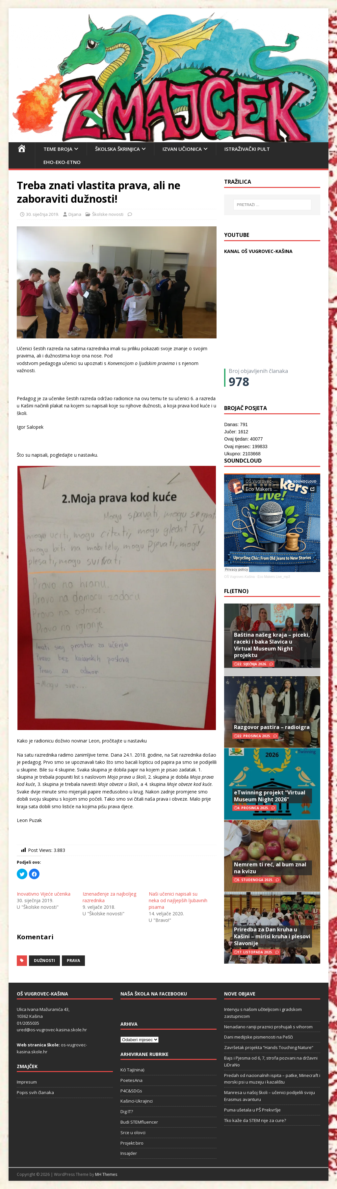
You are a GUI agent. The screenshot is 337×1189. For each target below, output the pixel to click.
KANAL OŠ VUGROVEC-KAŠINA (258, 251)
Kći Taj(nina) (132, 1070)
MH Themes (106, 1174)
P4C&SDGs (131, 1091)
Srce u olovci (132, 1132)
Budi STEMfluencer (139, 1122)
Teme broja (57, 149)
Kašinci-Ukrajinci (136, 1101)
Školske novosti (107, 214)
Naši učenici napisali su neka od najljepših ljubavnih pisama (178, 900)
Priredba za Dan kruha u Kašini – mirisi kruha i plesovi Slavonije (272, 936)
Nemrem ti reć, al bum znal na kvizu (270, 868)
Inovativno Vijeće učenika (43, 894)
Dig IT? (126, 1111)
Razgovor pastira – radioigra (272, 727)
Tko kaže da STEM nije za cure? (255, 1120)
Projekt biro (131, 1143)
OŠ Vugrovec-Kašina (239, 577)
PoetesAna (131, 1080)
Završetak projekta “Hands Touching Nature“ (268, 1047)
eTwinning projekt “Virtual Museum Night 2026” (269, 796)
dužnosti (44, 960)
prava (73, 960)
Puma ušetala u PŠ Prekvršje (252, 1110)
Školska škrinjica (117, 149)
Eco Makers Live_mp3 (273, 577)
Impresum (27, 1082)
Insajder (128, 1153)
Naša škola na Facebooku (153, 994)
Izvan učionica (182, 149)
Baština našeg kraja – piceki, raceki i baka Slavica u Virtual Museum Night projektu (272, 645)
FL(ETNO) (236, 591)
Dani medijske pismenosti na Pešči (258, 1037)
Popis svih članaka (35, 1092)
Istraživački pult (247, 149)
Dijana (74, 214)
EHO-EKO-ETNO (62, 162)
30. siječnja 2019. (42, 214)
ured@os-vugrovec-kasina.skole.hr (52, 1030)
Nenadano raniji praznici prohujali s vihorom (268, 1027)
